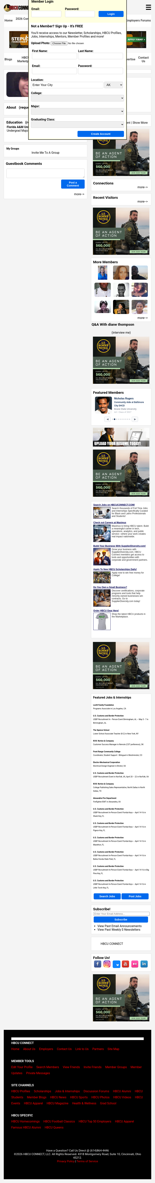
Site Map (113, 1049)
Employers (133, 20)
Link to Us (82, 1049)
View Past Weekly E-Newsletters (118, 929)
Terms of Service (87, 1161)
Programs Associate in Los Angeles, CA (109, 709)
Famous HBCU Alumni (26, 1127)
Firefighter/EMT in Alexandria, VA (107, 802)
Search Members (47, 1067)
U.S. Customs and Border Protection (108, 716)
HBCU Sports (79, 1097)
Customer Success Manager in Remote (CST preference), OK (118, 744)
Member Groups (116, 1067)
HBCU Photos (100, 1097)
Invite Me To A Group (45, 152)
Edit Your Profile (22, 1067)
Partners (98, 1049)
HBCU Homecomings (25, 1121)
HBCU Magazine (57, 1103)
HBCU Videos (122, 1097)
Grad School (108, 1103)
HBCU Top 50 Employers (95, 1121)
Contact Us (143, 59)
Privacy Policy (66, 1161)
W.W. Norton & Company (103, 741)
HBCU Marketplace (25, 59)
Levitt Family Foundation (103, 705)
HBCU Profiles (20, 1091)
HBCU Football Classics (59, 1121)
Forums (146, 20)
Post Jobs (135, 896)
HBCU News (58, 1097)
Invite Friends (93, 1067)
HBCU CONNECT (112, 944)
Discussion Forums (96, 1091)
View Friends (71, 1067)
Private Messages (38, 1073)
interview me (121, 332)
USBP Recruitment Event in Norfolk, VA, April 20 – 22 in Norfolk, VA (121, 777)
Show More (140, 122)
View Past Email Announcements (119, 926)
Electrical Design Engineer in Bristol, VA (109, 766)
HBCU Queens (54, 1127)
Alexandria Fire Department (104, 798)
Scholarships (42, 1091)
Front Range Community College (106, 752)
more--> (143, 187)
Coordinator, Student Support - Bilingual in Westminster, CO (117, 755)
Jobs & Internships (67, 1091)
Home (9, 20)
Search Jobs (107, 896)
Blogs (8, 59)
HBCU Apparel (33, 1103)
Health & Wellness (84, 1103)
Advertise (128, 59)
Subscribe (121, 919)
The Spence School (101, 730)
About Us (29, 1049)
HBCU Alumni (122, 1091)
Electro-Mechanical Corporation (106, 762)
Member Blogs (36, 1097)
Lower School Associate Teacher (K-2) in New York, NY (115, 734)
